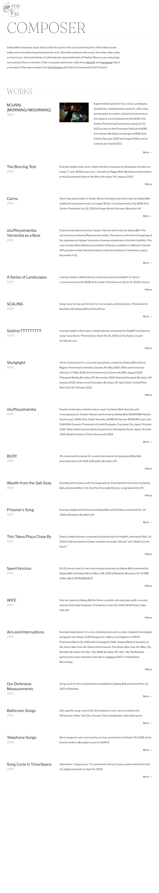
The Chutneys (55, 67)
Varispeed (106, 62)
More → (147, 152)
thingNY (90, 62)
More (147, 184)
